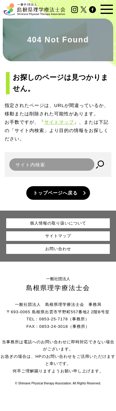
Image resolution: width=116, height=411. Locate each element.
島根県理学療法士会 (58, 287)
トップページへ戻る (55, 192)
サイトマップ (59, 122)
